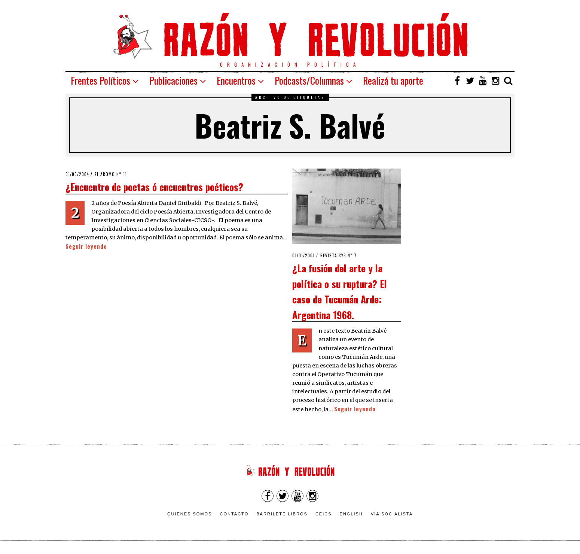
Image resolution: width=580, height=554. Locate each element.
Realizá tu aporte (393, 80)
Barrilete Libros (282, 514)
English (351, 514)
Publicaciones (173, 80)
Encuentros (236, 80)
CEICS (323, 514)
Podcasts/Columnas (309, 80)
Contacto (234, 514)
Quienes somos (189, 514)
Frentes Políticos (100, 80)
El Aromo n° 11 (111, 174)
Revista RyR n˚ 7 (338, 255)
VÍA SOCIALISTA (392, 514)
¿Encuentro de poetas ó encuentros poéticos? (154, 186)
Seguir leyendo (86, 246)
